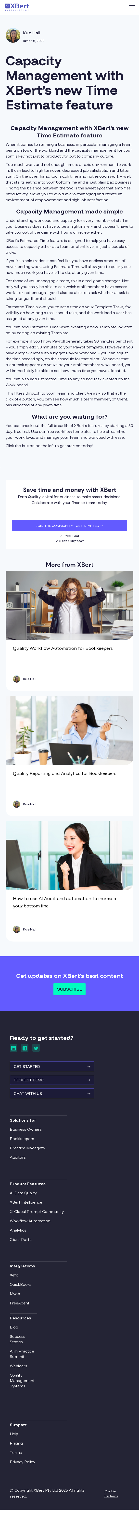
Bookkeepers (22, 1141)
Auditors (18, 1159)
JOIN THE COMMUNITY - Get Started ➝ (69, 525)
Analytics (18, 1232)
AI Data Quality (23, 1195)
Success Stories (17, 1342)
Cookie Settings (111, 1496)
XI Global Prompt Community (37, 1214)
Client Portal (21, 1242)
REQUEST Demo (50, 1083)
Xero (14, 1277)
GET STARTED (50, 1069)
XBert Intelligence (26, 1204)
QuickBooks (20, 1287)
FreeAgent (19, 1305)
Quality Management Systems (22, 1383)
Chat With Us (50, 1098)
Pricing (16, 1445)
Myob (15, 1296)
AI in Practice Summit (22, 1356)
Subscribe (69, 989)
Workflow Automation (30, 1223)
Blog (14, 1329)
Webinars (18, 1368)
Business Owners (26, 1131)
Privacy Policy (22, 1464)
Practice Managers (27, 1150)
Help (14, 1436)
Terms (16, 1455)
